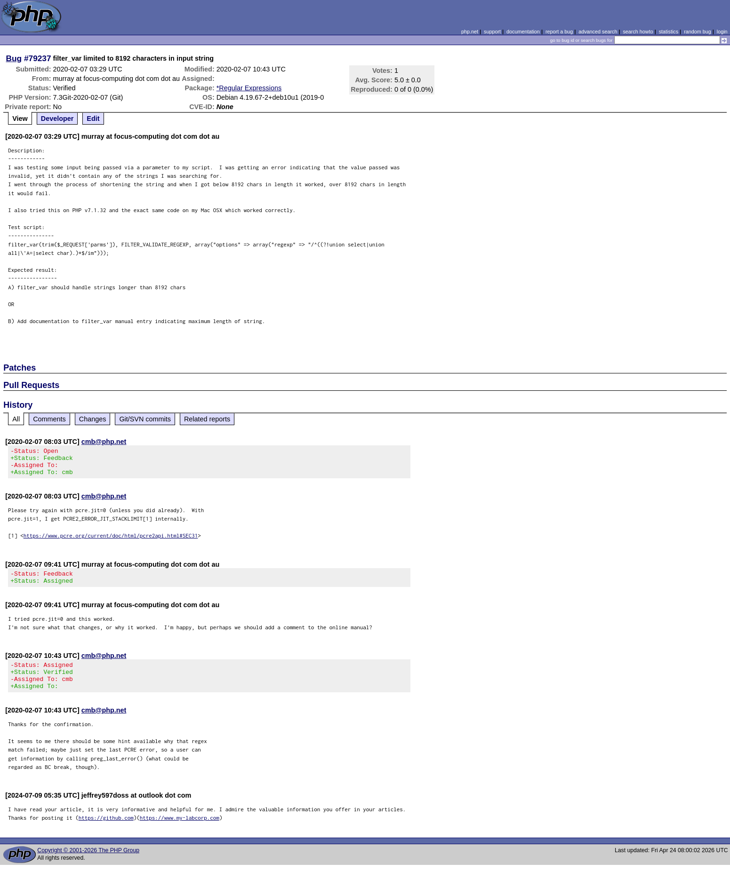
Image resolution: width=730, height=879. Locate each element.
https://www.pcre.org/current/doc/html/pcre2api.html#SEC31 (111, 541)
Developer (57, 118)
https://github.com (106, 832)
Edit (93, 118)
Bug (14, 58)
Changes (92, 419)
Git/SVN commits (145, 419)
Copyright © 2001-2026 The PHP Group (88, 864)
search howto (638, 31)
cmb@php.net (104, 441)
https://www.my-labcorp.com (179, 832)
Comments (49, 419)
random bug (697, 31)
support (492, 31)
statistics (668, 31)
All (16, 419)
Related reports (207, 419)
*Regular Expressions (249, 88)
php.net (469, 31)
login (722, 31)
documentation (523, 31)
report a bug (559, 31)
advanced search (597, 31)
